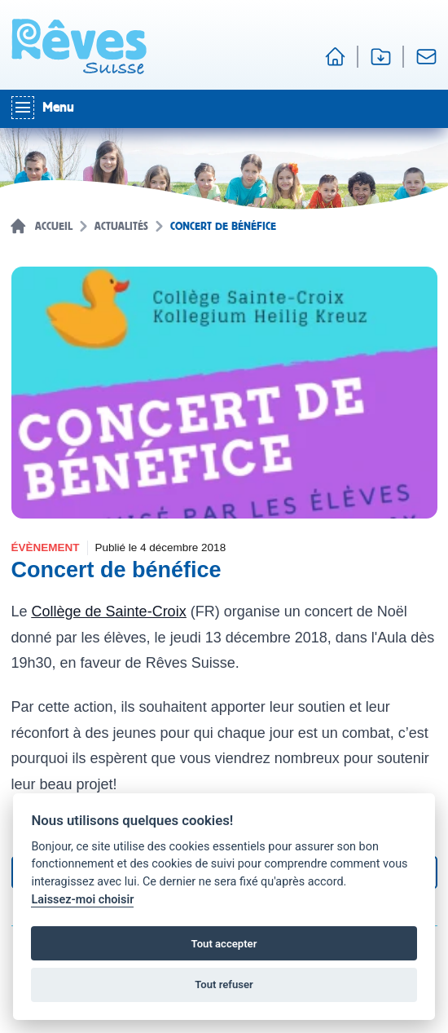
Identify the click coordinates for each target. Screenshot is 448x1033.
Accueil (53, 226)
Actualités (121, 226)
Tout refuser (224, 984)
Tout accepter (224, 944)
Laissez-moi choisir (82, 900)
